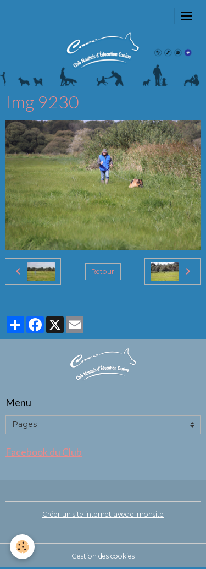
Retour (102, 271)
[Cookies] (22, 546)
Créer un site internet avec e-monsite (103, 514)
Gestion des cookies (103, 556)
